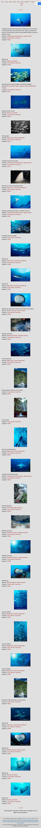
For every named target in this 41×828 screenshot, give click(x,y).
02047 (9, 454)
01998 (9, 803)
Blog (10, 1)
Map (18, 1)
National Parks (35, 820)
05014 (9, 191)
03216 (9, 166)
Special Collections (10, 821)
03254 (9, 511)
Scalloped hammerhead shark (15, 36)
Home (2, 1)
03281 (9, 536)
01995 (9, 64)
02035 (9, 393)
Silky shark (10, 187)
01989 (9, 264)
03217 (9, 216)
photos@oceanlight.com (26, 818)
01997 (9, 778)
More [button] (32, 1)
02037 (9, 239)
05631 (9, 703)
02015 (9, 364)
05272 (9, 617)
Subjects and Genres (23, 821)
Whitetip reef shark (12, 335)
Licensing (36, 821)
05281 (9, 649)
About (6, 1)
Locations (4, 821)
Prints (32, 821)
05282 (9, 674)
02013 (9, 339)
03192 (9, 39)
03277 (9, 91)
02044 (9, 423)
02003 (9, 116)
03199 (9, 479)
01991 (9, 289)
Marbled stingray (11, 310)
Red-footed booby (11, 507)
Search (14, 1)
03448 (9, 586)
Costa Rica (18, 38)
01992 (9, 314)
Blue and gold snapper (13, 86)
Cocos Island (10, 38)
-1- (19, 10)
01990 (9, 728)
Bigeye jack (10, 137)
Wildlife (30, 820)
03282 (9, 561)
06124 (9, 141)
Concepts (16, 821)
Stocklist (29, 821)
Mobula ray (10, 61)
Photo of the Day (22, 3)
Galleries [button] (27, 1)
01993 (9, 753)
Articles (18, 822)
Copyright (22, 822)
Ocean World (25, 820)
